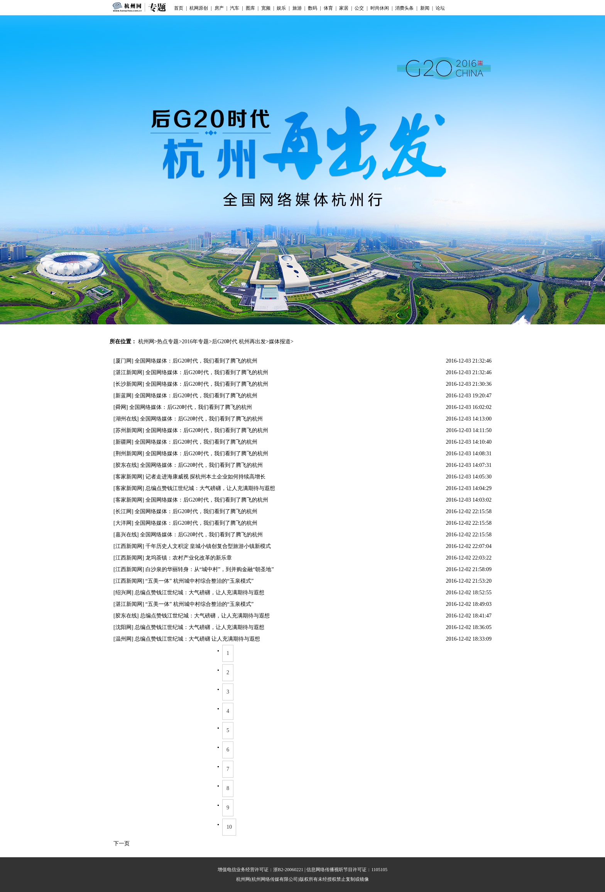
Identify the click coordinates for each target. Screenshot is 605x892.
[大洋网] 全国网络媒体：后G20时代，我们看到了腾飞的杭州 (185, 523)
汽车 (234, 8)
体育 (328, 8)
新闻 (424, 8)
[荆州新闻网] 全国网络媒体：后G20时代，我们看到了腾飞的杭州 (190, 453)
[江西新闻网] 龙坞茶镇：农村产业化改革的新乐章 (172, 558)
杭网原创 (198, 8)
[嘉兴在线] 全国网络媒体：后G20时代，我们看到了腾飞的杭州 (188, 535)
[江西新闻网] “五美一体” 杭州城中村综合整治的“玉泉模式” (183, 581)
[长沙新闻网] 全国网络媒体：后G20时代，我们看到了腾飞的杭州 (190, 384)
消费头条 (404, 8)
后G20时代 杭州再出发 (239, 341)
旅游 (297, 8)
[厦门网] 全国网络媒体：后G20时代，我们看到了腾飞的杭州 (185, 361)
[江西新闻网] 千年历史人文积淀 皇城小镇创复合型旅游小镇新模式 (192, 546)
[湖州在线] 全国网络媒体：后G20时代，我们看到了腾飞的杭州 (188, 419)
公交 (359, 8)
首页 (178, 8)
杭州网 (146, 341)
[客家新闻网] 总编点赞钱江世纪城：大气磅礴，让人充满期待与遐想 (194, 488)
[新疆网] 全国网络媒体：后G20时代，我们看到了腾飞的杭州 (185, 442)
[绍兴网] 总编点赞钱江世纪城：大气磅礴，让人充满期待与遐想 (188, 592)
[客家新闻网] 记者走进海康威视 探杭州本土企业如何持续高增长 (189, 477)
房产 (219, 8)
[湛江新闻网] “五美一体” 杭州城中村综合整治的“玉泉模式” (183, 604)
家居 (343, 8)
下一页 (121, 843)
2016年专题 (195, 341)
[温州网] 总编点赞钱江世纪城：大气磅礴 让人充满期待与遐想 (186, 639)
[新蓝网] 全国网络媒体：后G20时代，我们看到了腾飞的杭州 (185, 396)
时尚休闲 (379, 8)
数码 (312, 8)
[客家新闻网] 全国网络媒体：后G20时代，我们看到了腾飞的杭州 (190, 500)
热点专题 (168, 341)
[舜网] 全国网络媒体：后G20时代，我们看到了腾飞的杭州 (182, 407)
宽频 (265, 8)
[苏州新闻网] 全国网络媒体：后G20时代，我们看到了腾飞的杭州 (190, 430)
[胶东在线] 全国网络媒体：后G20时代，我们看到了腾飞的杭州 (188, 465)
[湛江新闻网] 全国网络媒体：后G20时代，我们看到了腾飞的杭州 (190, 372)
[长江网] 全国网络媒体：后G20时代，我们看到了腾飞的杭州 (185, 511)
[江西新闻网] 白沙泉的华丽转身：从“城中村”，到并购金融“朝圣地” (193, 569)
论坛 (440, 8)
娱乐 (281, 8)
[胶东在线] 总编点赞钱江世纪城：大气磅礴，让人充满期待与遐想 (191, 616)
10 (229, 827)
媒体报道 (280, 341)
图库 (250, 8)
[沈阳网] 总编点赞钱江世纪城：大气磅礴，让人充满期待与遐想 (188, 627)
